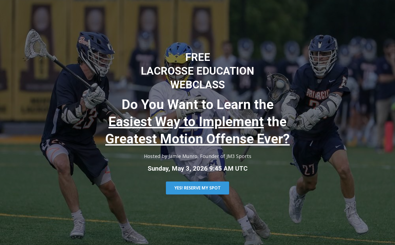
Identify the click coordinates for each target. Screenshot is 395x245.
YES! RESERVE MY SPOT (197, 188)
